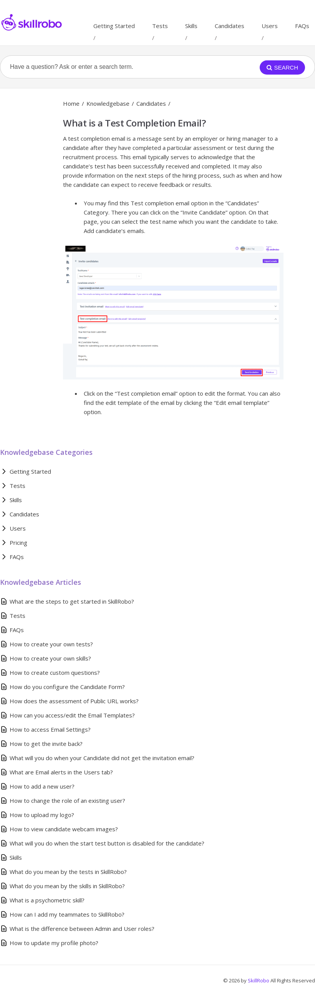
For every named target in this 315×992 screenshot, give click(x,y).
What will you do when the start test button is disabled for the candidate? (107, 843)
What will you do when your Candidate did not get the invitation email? (102, 758)
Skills (191, 26)
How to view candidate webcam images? (64, 829)
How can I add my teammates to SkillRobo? (67, 914)
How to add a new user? (42, 786)
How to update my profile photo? (54, 943)
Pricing (18, 542)
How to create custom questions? (55, 672)
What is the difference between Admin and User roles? (82, 928)
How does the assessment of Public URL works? (74, 701)
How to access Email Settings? (50, 729)
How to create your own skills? (50, 658)
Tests (160, 26)
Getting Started (114, 26)
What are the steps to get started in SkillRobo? (72, 601)
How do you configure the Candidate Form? (67, 687)
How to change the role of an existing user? (67, 800)
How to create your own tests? (51, 644)
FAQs (302, 26)
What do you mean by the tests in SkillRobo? (68, 871)
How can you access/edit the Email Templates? (72, 715)
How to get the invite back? (46, 743)
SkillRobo (259, 980)
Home (71, 103)
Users (270, 26)
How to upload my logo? (42, 815)
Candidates (229, 26)
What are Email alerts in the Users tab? (61, 772)
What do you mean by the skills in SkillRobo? (67, 886)
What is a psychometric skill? (47, 900)
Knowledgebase (107, 103)
